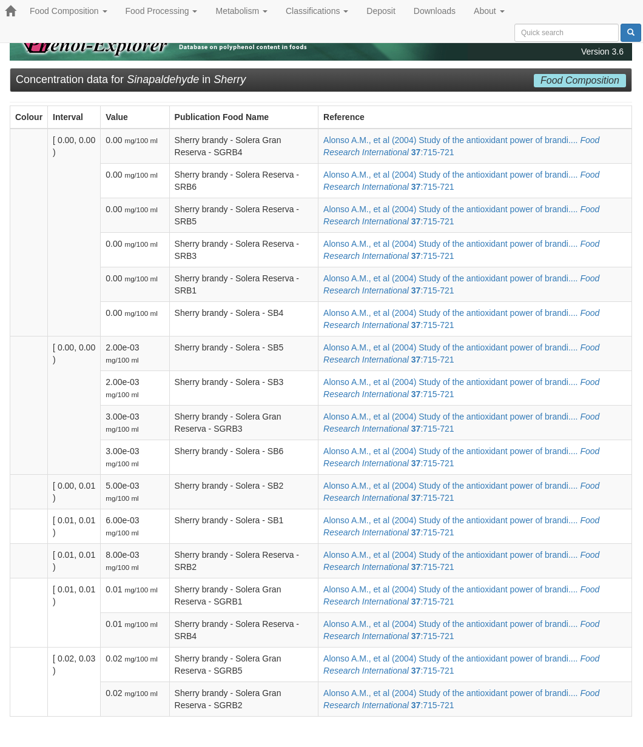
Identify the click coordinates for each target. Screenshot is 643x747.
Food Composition (68, 11)
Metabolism (241, 11)
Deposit (380, 11)
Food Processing (162, 11)
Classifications (317, 11)
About (489, 11)
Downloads (435, 11)
